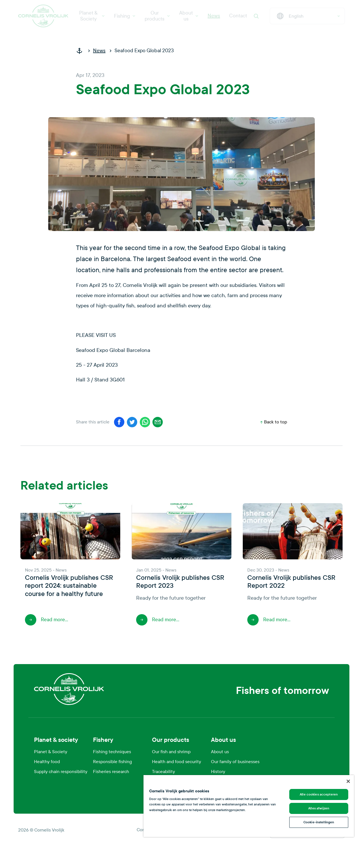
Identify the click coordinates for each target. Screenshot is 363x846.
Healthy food (47, 761)
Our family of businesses (235, 761)
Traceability (163, 771)
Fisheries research (111, 771)
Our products (157, 18)
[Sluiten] (348, 781)
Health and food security (176, 761)
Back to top (273, 422)
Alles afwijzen (318, 808)
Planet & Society (92, 18)
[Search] (256, 18)
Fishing (125, 18)
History (218, 771)
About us (189, 18)
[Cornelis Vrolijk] (43, 18)
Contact (238, 18)
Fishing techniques (112, 751)
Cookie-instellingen (318, 822)
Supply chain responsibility (60, 771)
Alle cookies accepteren (319, 794)
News (214, 18)
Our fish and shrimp (171, 751)
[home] (81, 50)
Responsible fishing (112, 761)
